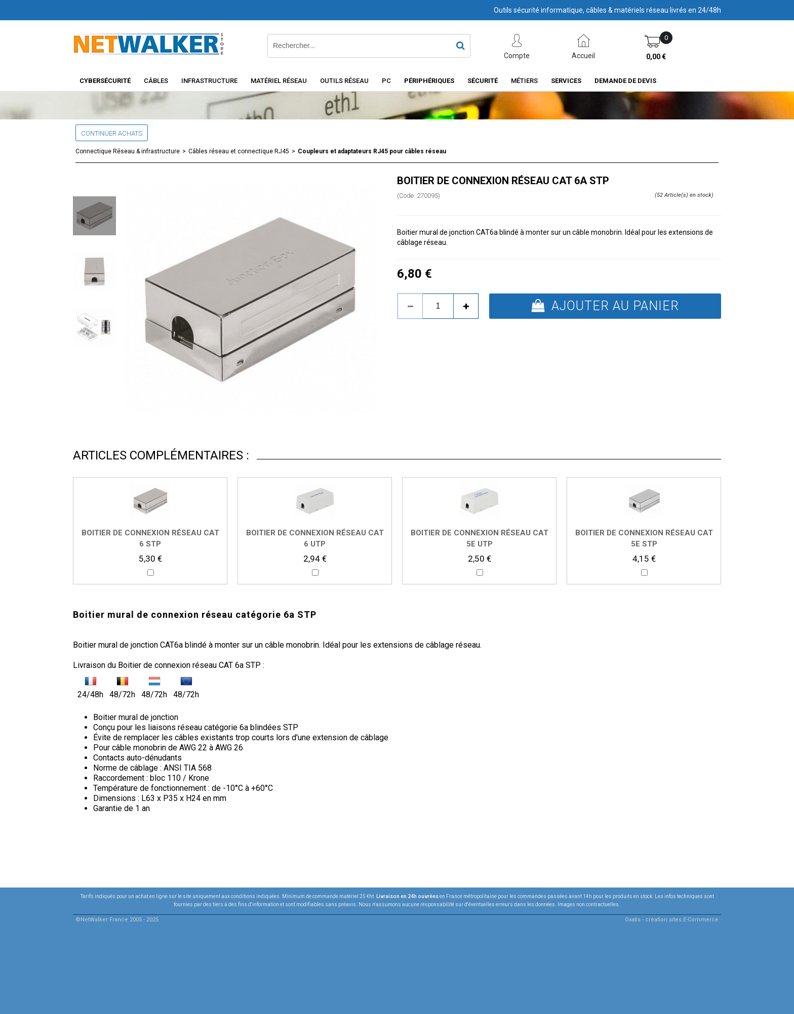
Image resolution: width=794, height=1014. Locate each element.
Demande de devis (625, 81)
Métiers (524, 81)
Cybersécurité (105, 81)
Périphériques (429, 81)
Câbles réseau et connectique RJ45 (238, 151)
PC (386, 81)
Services (566, 81)
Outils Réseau (344, 81)
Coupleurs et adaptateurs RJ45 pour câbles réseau (372, 151)
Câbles (156, 81)
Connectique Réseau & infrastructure (127, 151)
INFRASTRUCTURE (209, 81)
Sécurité (482, 81)
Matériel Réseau (279, 81)
